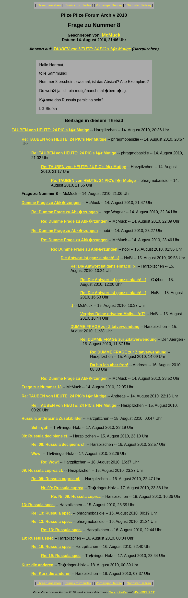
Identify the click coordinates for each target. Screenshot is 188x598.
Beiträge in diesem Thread (94, 120)
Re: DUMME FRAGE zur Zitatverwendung (118, 339)
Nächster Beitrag (139, 5)
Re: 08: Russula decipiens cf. (58, 444)
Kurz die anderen (37, 565)
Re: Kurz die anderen (50, 573)
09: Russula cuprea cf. (42, 470)
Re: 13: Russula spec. (51, 513)
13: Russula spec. (38, 505)
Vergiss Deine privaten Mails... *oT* (112, 314)
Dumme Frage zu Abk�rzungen (51, 203)
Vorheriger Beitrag (109, 5)
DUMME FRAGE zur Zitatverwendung (105, 327)
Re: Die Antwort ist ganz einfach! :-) (103, 266)
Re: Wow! (50, 462)
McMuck (111, 35)
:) (71, 305)
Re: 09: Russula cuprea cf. (55, 479)
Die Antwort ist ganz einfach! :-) (90, 258)
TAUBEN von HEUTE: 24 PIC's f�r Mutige (92, 49)
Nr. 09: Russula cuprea (62, 488)
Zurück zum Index (78, 5)
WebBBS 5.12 (144, 592)
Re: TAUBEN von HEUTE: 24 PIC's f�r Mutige (64, 139)
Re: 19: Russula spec (51, 546)
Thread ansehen (49, 5)
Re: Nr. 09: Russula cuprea (76, 496)
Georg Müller (117, 592)
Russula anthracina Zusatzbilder (52, 418)
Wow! (36, 453)
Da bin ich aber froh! (109, 365)
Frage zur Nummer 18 (42, 387)
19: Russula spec (38, 538)
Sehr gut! (39, 427)
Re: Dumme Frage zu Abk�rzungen (64, 212)
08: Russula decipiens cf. (45, 436)
